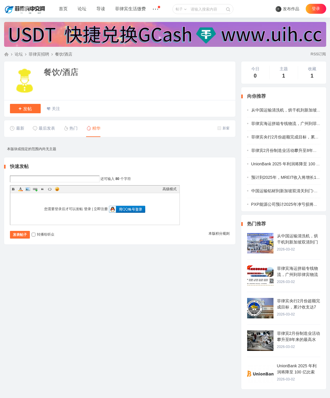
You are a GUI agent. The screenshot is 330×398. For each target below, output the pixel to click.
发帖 (25, 108)
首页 (63, 8)
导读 (100, 8)
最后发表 (44, 128)
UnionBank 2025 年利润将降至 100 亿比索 (290, 164)
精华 (93, 128)
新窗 (224, 128)
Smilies (57, 189)
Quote (42, 189)
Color (20, 189)
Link (35, 189)
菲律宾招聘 (39, 54)
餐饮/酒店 (64, 54)
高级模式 (170, 189)
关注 (56, 108)
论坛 (82, 8)
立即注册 (101, 209)
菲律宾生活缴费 (130, 8)
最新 (17, 128)
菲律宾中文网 (6, 54)
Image (28, 189)
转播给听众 (43, 234)
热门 (70, 128)
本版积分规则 (219, 233)
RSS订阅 (318, 54)
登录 (316, 8)
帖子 (179, 9)
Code (50, 189)
